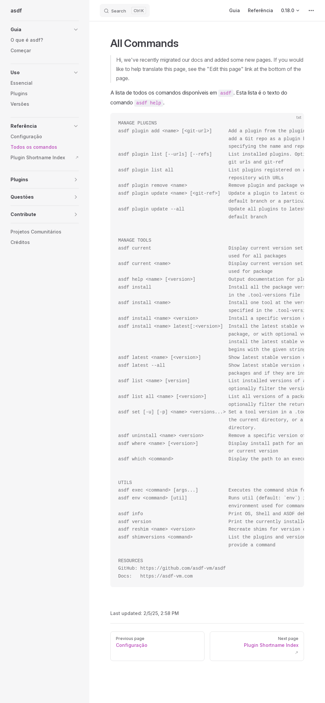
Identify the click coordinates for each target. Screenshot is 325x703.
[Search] (125, 10)
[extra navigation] (311, 10)
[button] (45, 29)
